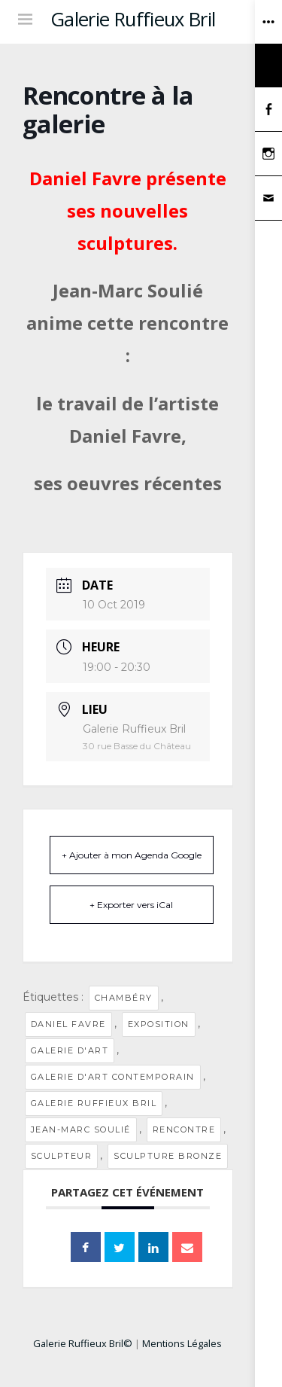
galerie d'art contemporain (113, 1076)
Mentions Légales (182, 1343)
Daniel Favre (68, 1024)
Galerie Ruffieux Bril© (82, 1343)
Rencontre (184, 1129)
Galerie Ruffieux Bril (133, 19)
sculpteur (61, 1156)
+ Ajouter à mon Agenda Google (132, 855)
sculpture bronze (168, 1156)
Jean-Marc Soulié (81, 1129)
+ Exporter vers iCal (131, 904)
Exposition (159, 1024)
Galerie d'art (70, 1050)
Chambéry (124, 997)
